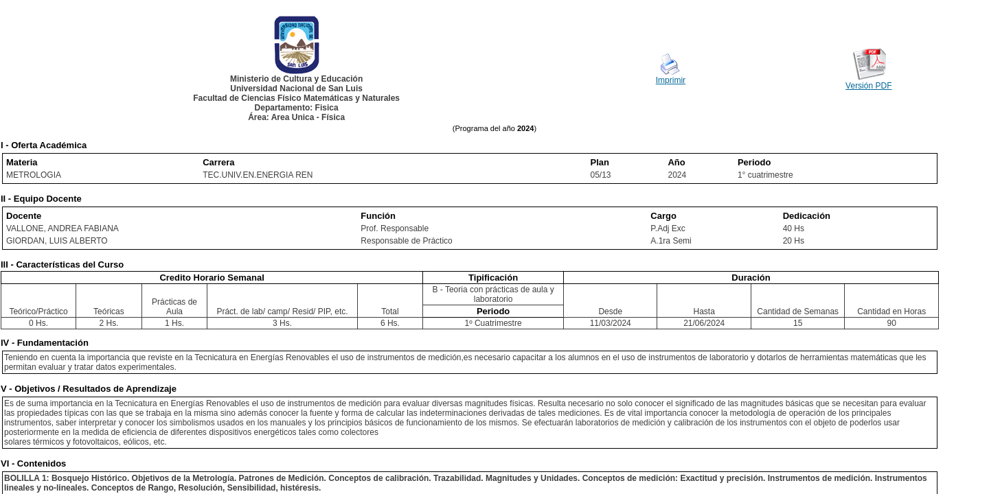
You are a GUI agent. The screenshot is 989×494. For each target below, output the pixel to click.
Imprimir (670, 80)
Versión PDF (868, 86)
